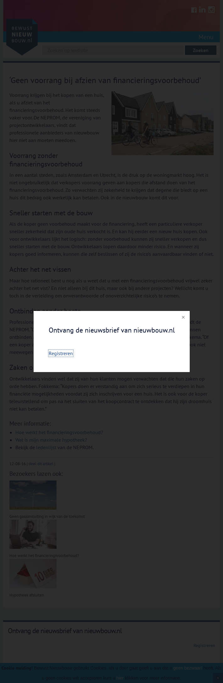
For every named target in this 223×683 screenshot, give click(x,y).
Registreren (61, 353)
